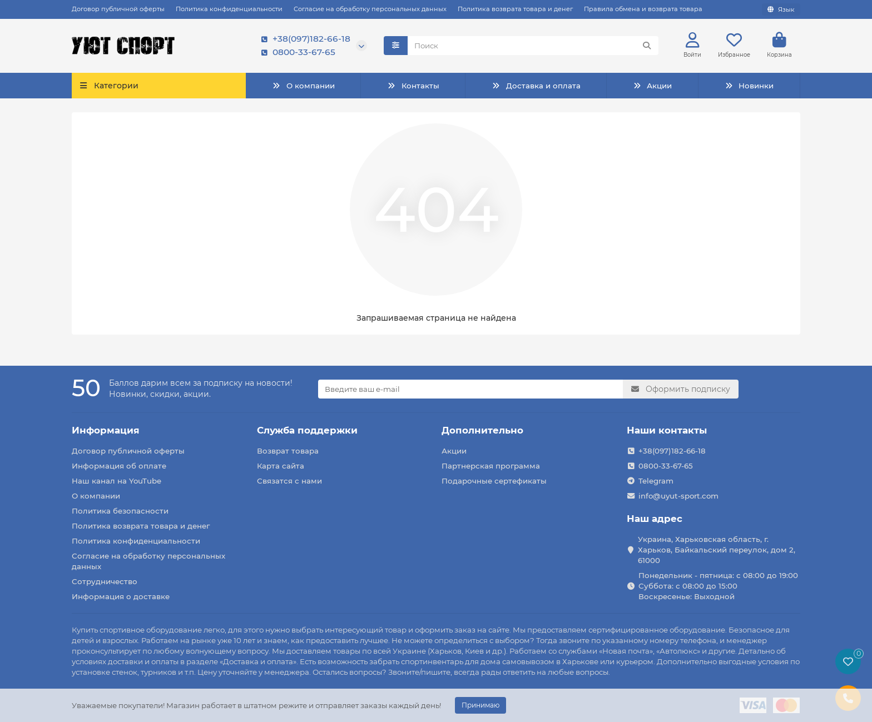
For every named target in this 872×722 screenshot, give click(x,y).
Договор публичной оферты (118, 9)
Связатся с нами (289, 480)
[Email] (470, 389)
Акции (652, 85)
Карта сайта (280, 465)
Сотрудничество (104, 581)
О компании (303, 85)
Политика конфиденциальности (229, 9)
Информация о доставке (121, 596)
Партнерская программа (491, 465)
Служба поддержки (307, 430)
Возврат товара (288, 450)
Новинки (749, 85)
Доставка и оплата (536, 85)
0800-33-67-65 (296, 53)
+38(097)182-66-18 (303, 39)
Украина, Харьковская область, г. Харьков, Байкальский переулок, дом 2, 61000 (716, 550)
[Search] (533, 46)
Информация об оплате (119, 465)
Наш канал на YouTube (116, 480)
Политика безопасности (120, 510)
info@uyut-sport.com (678, 495)
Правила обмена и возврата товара (643, 9)
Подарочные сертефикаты (494, 480)
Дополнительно (482, 430)
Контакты (413, 85)
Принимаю (480, 705)
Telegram (655, 480)
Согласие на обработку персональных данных (370, 9)
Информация (106, 430)
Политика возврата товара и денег (515, 9)
